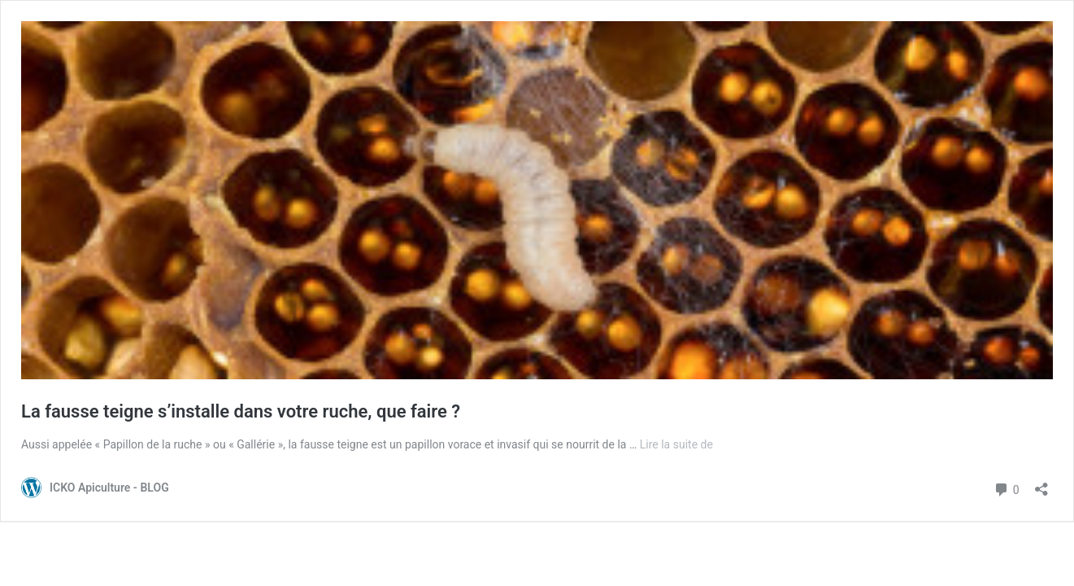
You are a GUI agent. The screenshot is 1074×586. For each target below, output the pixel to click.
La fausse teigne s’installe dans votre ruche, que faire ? (240, 411)
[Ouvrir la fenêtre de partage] (1041, 483)
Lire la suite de (676, 444)
